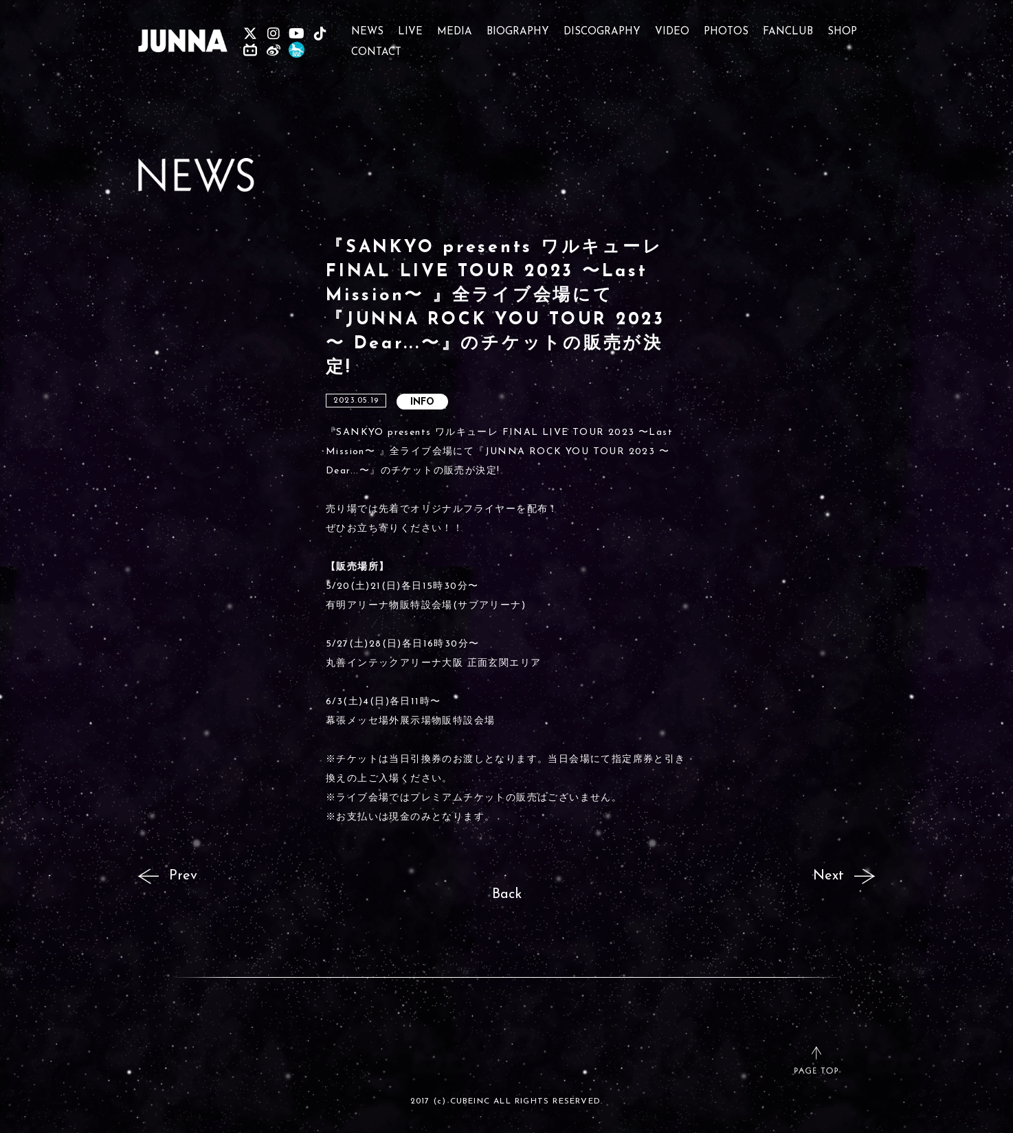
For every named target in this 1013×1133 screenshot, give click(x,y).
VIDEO (672, 26)
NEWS (367, 26)
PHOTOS (726, 26)
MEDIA (454, 26)
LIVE (410, 26)
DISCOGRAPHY (602, 26)
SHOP (842, 26)
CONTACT (376, 46)
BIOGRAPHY (518, 26)
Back (507, 894)
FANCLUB (788, 26)
